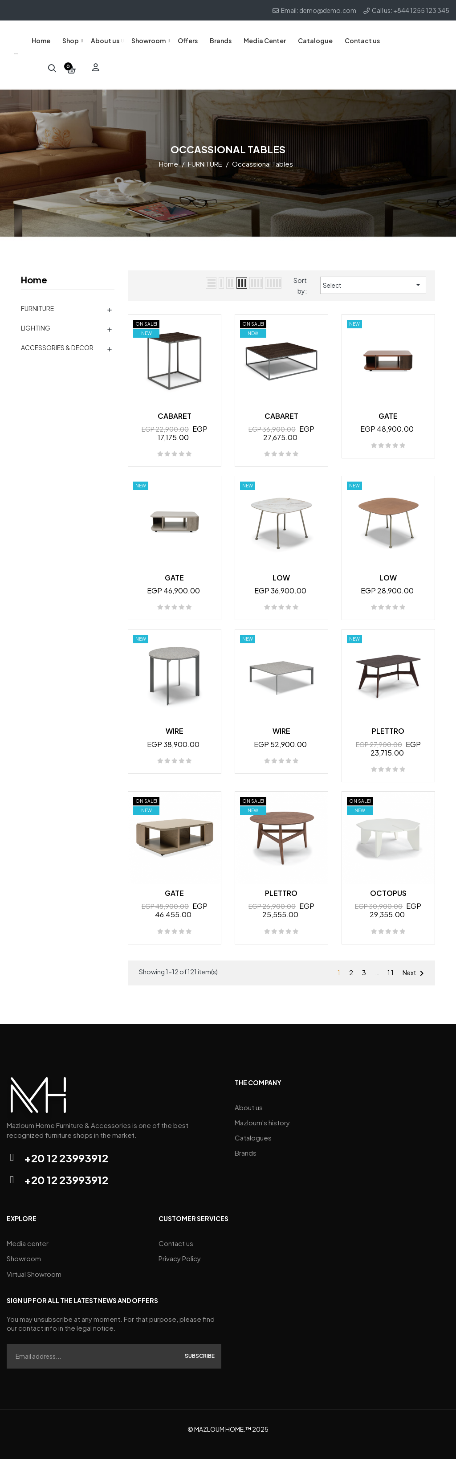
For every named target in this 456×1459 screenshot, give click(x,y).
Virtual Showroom (34, 1263)
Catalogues (253, 1127)
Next (415, 967)
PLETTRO (388, 725)
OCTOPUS (388, 887)
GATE (388, 409)
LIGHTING (35, 322)
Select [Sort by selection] (373, 278)
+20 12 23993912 (66, 1151)
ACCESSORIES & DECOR (57, 341)
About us (249, 1100)
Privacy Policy (180, 1249)
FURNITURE (37, 302)
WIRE (174, 725)
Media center (28, 1236)
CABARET (174, 409)
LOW (281, 571)
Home (34, 273)
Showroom (24, 1249)
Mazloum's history (262, 1113)
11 (391, 966)
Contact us (176, 1236)
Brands (245, 1140)
